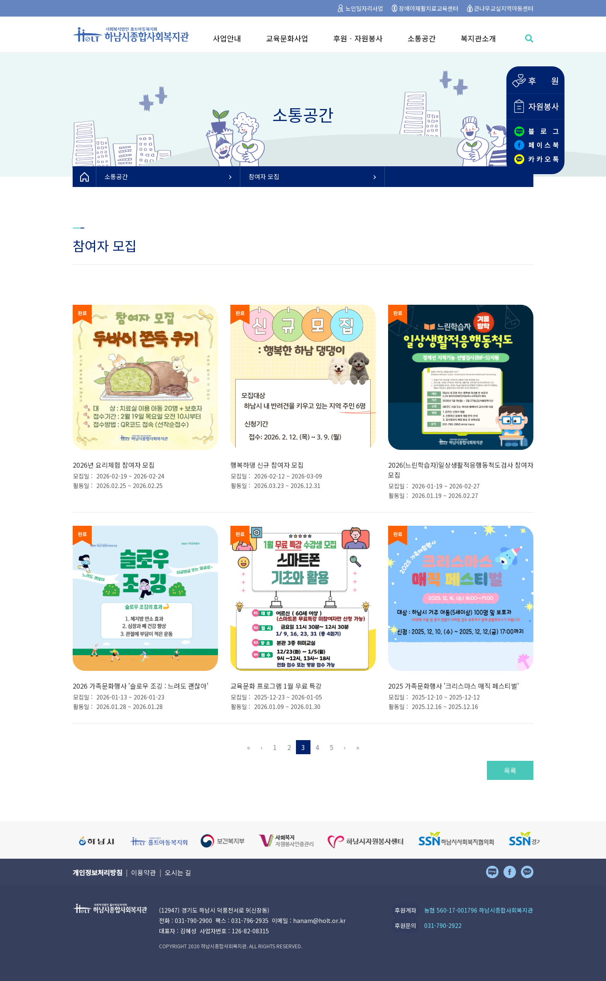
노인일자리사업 (364, 8)
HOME (84, 176)
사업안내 (227, 38)
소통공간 (422, 38)
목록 (510, 770)
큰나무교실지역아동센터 (503, 8)
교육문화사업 (287, 38)
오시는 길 (178, 872)
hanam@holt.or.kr (319, 920)
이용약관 (143, 872)
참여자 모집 (312, 176)
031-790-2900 (193, 920)
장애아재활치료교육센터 (428, 8)
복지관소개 (478, 38)
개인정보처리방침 (97, 872)
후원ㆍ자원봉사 (358, 38)
